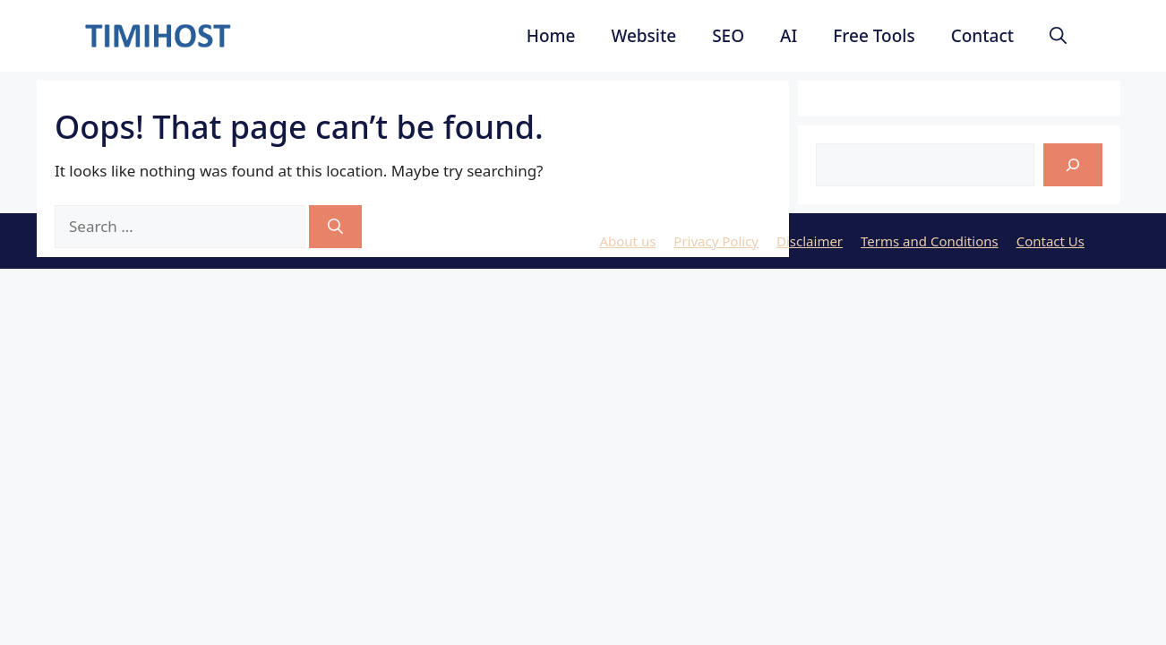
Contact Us (1050, 241)
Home (551, 35)
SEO (728, 35)
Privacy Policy (716, 241)
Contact (982, 35)
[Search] (335, 226)
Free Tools (873, 35)
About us (627, 241)
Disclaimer (809, 241)
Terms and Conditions (930, 241)
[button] (1058, 36)
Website (643, 35)
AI (788, 35)
